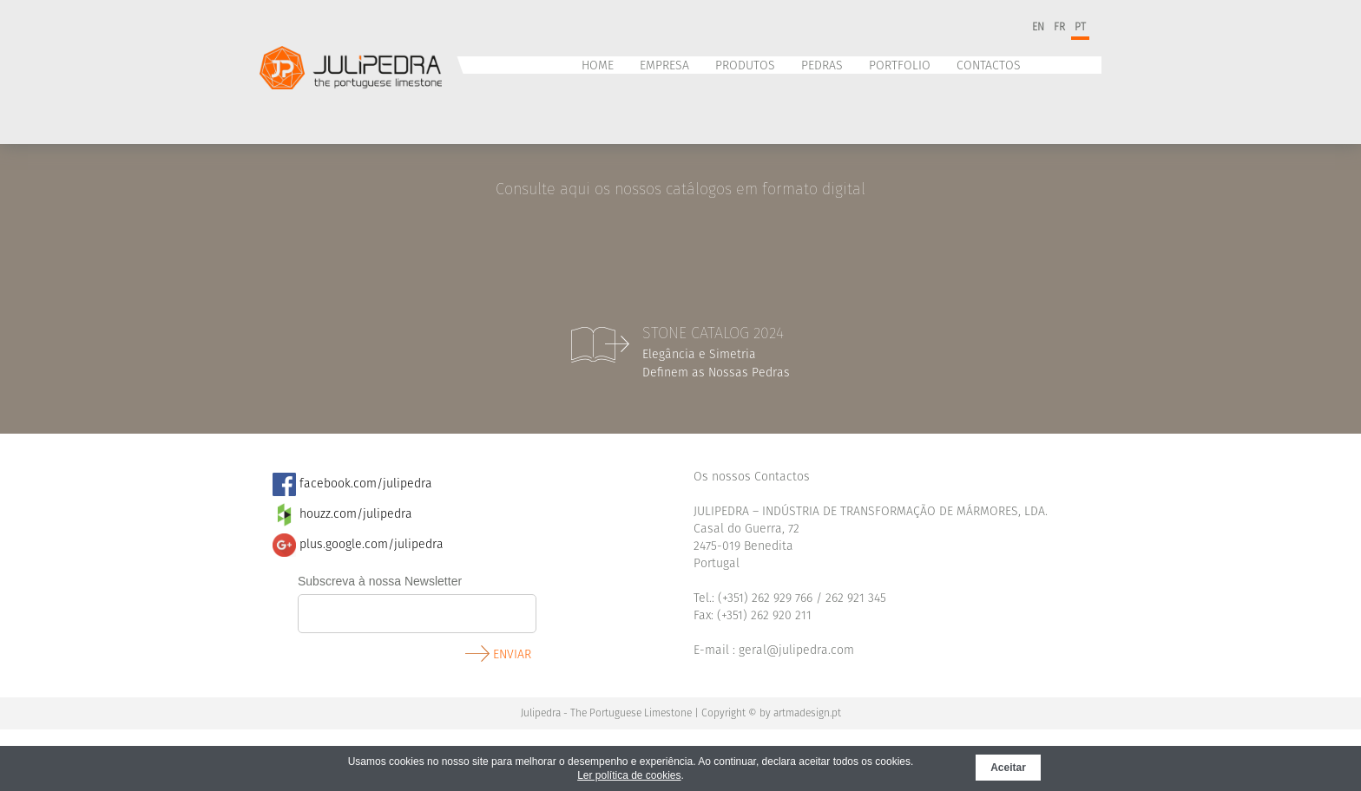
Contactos (989, 65)
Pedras (822, 65)
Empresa (664, 65)
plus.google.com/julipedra (358, 544)
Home (598, 65)
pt (1080, 27)
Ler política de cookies (628, 775)
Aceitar (1008, 768)
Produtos (745, 65)
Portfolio (899, 65)
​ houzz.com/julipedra (342, 514)
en (1038, 27)
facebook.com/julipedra (352, 483)
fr (1059, 27)
